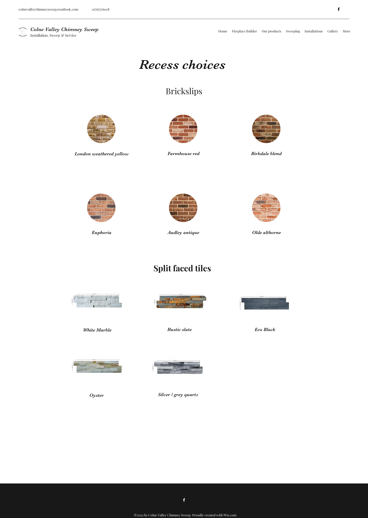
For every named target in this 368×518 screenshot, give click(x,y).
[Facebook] (338, 9)
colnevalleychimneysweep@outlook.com (48, 9)
